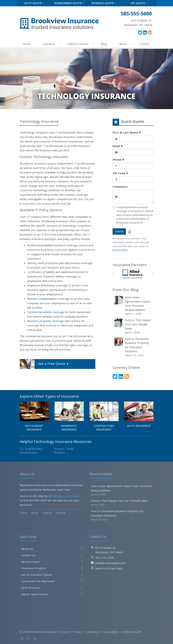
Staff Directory (51, 587)
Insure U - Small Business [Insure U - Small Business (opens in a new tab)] (63, 450)
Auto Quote (34, 3)
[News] (150, 32)
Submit (119, 231)
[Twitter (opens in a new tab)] (140, 32)
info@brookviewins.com (110, 563)
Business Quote (104, 3)
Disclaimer (92, 632)
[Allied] (133, 274)
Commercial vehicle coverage (45, 312)
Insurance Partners (130, 264)
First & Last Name (127, 132)
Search (65, 632)
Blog (106, 44)
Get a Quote (44, 364)
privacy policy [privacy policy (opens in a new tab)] (120, 250)
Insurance (50, 44)
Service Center (51, 562)
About (125, 44)
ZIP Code (120, 173)
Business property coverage (45, 321)
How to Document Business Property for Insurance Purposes (133, 347)
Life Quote (139, 3)
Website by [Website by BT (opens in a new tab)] (132, 632)
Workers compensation (42, 298)
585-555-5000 (104, 557)
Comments (120, 186)
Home (27, 44)
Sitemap (61, 513)
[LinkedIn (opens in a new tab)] (145, 32)
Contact (147, 44)
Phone (118, 159)
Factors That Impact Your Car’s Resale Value (133, 326)
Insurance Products (51, 568)
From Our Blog (125, 289)
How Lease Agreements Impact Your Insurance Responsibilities (133, 305)
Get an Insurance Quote (51, 574)
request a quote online (66, 496)
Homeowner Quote (69, 3)
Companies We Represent (51, 581)
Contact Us (51, 555)
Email (118, 146)
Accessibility (111, 632)
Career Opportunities (51, 594)
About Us (51, 549)
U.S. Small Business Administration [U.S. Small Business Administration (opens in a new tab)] (31, 450)
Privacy (77, 632)
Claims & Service (80, 44)
